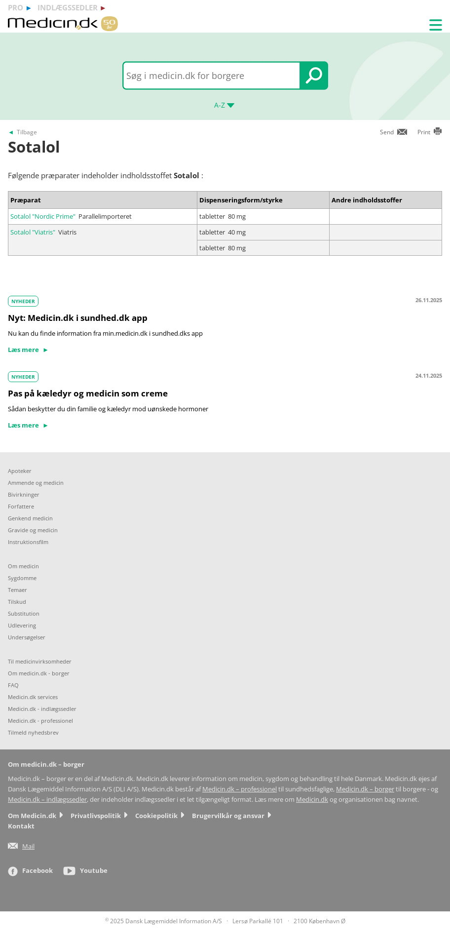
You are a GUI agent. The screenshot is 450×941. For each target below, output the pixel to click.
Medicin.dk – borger (365, 789)
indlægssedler (68, 7)
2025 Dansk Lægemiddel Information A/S (163, 921)
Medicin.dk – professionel (239, 789)
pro (15, 7)
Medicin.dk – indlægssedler (47, 799)
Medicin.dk (312, 799)
